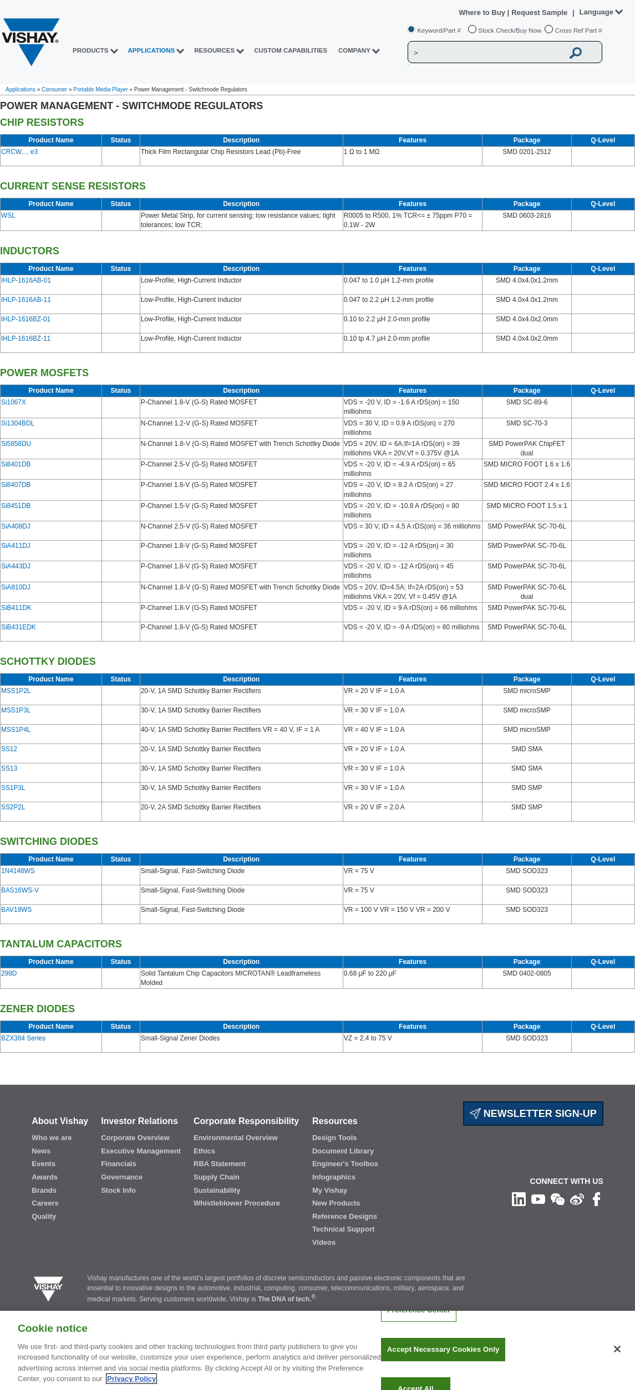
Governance (122, 1177)
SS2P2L (13, 807)
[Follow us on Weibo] (577, 1199)
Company (354, 50)
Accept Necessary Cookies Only (443, 1357)
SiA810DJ (16, 587)
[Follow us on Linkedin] (519, 1199)
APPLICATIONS (151, 50)
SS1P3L (13, 788)
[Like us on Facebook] (596, 1199)
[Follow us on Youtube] (538, 1199)
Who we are (52, 1137)
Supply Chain (217, 1177)
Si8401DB (16, 464)
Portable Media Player (100, 89)
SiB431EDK (18, 627)
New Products (336, 1203)
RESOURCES (214, 50)
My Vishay (329, 1190)
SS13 (9, 768)
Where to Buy (483, 12)
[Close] (617, 1357)
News (41, 1151)
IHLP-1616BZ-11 (25, 338)
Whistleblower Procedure (237, 1203)
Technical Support (343, 1229)
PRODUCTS (91, 50)
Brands (44, 1190)
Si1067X (13, 402)
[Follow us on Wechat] (558, 1199)
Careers (45, 1203)
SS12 (9, 749)
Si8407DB (16, 485)
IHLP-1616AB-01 (26, 280)
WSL (8, 215)
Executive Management (141, 1151)
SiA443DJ (16, 566)
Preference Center (418, 1318)
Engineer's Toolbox (345, 1164)
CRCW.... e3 (19, 152)
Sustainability (217, 1190)
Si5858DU (16, 444)
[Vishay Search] (485, 53)
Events (43, 1164)
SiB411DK (16, 608)
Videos (324, 1242)
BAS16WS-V (20, 890)
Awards (45, 1177)
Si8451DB (16, 506)
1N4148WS (18, 871)
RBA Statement (220, 1164)
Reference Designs (344, 1216)
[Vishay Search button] (576, 53)
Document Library (343, 1151)
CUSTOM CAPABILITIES (290, 50)
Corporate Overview (135, 1137)
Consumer (54, 89)
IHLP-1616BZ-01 (25, 319)
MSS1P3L (16, 710)
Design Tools (334, 1137)
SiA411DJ (16, 546)
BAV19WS (16, 910)
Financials (118, 1164)
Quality (44, 1216)
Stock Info (118, 1190)
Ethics (204, 1151)
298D (9, 973)
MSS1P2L (16, 691)
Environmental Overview (236, 1137)
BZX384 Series (23, 1038)
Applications (20, 89)
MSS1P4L (16, 730)
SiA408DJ (16, 526)
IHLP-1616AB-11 (26, 300)
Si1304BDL (17, 423)
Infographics (333, 1177)
